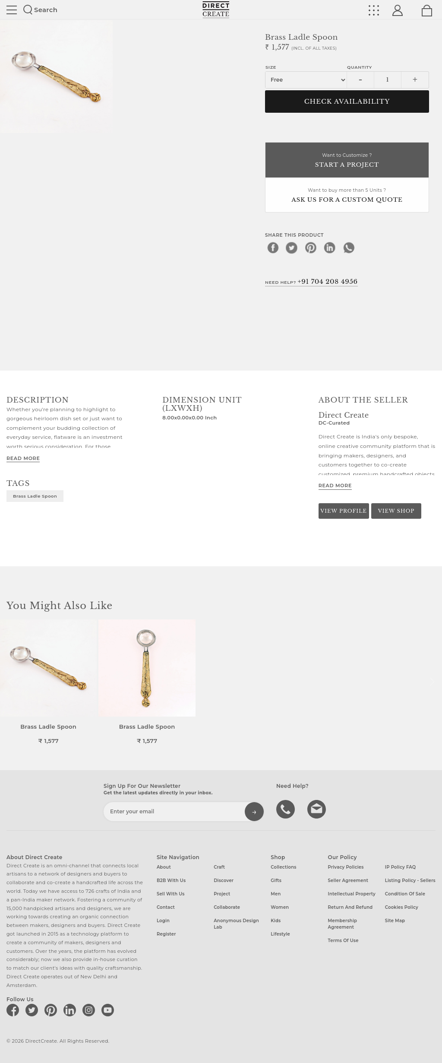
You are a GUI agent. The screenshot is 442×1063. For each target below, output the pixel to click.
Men (276, 894)
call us (286, 808)
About (164, 867)
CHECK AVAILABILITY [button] (347, 101)
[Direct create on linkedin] (71, 1010)
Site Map (395, 920)
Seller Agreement (348, 880)
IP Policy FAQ (400, 867)
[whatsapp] (349, 247)
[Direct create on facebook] (14, 1010)
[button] (432, 682)
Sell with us (171, 894)
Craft (219, 867)
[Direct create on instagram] (90, 1010)
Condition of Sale (405, 894)
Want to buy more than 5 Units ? (347, 195)
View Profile (343, 511)
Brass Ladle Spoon (35, 495)
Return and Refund (350, 907)
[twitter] (292, 247)
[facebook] (273, 247)
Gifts (276, 880)
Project (222, 894)
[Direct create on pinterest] (52, 1010)
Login (163, 920)
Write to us (317, 808)
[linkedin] (330, 247)
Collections (283, 867)
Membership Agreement (342, 924)
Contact (166, 907)
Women (280, 907)
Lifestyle (280, 934)
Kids (276, 920)
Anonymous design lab (236, 924)
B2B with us (171, 880)
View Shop (396, 511)
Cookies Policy (401, 907)
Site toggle (11, 10)
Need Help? (311, 282)
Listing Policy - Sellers (410, 880)
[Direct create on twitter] (33, 1010)
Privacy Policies (346, 867)
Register (166, 934)
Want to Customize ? (347, 160)
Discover (224, 880)
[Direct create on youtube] (109, 1010)
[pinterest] (311, 247)
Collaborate (227, 907)
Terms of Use (343, 940)
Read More (23, 458)
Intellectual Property (352, 894)
